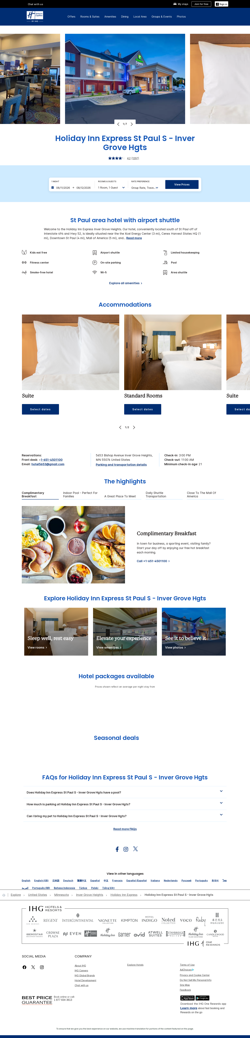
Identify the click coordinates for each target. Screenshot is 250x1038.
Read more (134, 238)
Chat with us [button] (35, 4)
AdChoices (187, 969)
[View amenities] (108, 648)
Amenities (110, 16)
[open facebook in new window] (115, 849)
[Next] (131, 124)
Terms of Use (187, 964)
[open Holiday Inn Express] (123, 895)
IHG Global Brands (85, 975)
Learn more (188, 1008)
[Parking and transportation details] (121, 465)
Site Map (185, 985)
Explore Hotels (135, 964)
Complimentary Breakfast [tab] (33, 494)
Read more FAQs (125, 829)
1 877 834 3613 (63, 999)
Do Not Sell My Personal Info (196, 980)
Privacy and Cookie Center (195, 975)
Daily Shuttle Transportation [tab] (156, 494)
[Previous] (118, 124)
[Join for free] (201, 4)
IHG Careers (81, 970)
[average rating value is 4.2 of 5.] (119, 158)
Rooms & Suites (89, 16)
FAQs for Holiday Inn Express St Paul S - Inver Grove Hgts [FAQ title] (125, 777)
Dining (124, 16)
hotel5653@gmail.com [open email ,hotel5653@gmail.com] (47, 464)
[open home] (5, 895)
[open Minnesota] (61, 895)
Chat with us (81, 985)
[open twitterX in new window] (134, 849)
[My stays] (180, 4)
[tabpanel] (125, 545)
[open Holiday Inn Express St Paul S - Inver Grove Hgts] (178, 895)
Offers (71, 16)
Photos (181, 16)
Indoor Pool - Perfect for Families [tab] (80, 494)
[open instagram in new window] (124, 849)
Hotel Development (85, 980)
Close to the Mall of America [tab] (201, 494)
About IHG (80, 965)
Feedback (185, 989)
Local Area (140, 16)
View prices (182, 184)
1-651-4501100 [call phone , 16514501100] (52, 459)
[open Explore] (17, 895)
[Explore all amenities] (125, 284)
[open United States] (37, 895)
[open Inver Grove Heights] (89, 895)
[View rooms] (37, 648)
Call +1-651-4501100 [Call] (152, 561)
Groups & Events (162, 16)
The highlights (125, 482)
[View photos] (174, 648)
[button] (221, 3)
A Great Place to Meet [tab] (120, 496)
